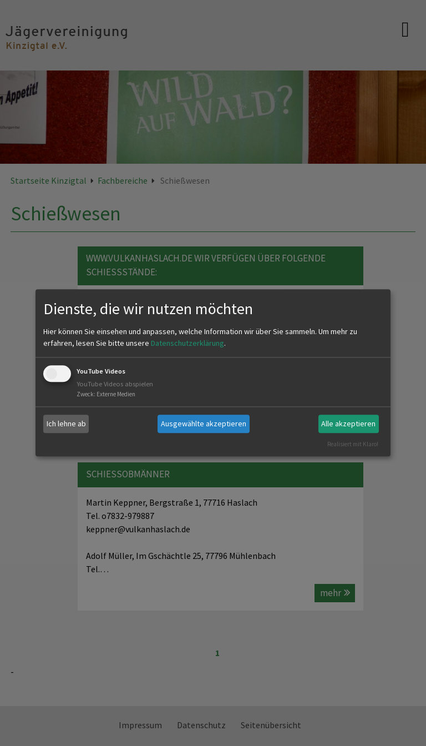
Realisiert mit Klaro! (352, 444)
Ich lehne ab (66, 424)
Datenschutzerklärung (187, 343)
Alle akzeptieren (348, 424)
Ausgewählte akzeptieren (203, 424)
